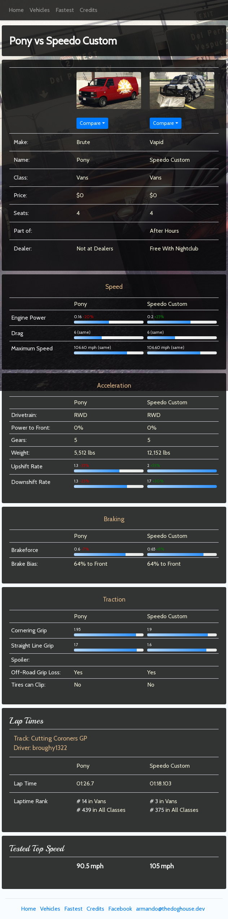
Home (16, 10)
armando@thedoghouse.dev (170, 908)
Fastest (65, 10)
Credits (88, 10)
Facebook (120, 908)
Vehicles (40, 10)
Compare (90, 123)
